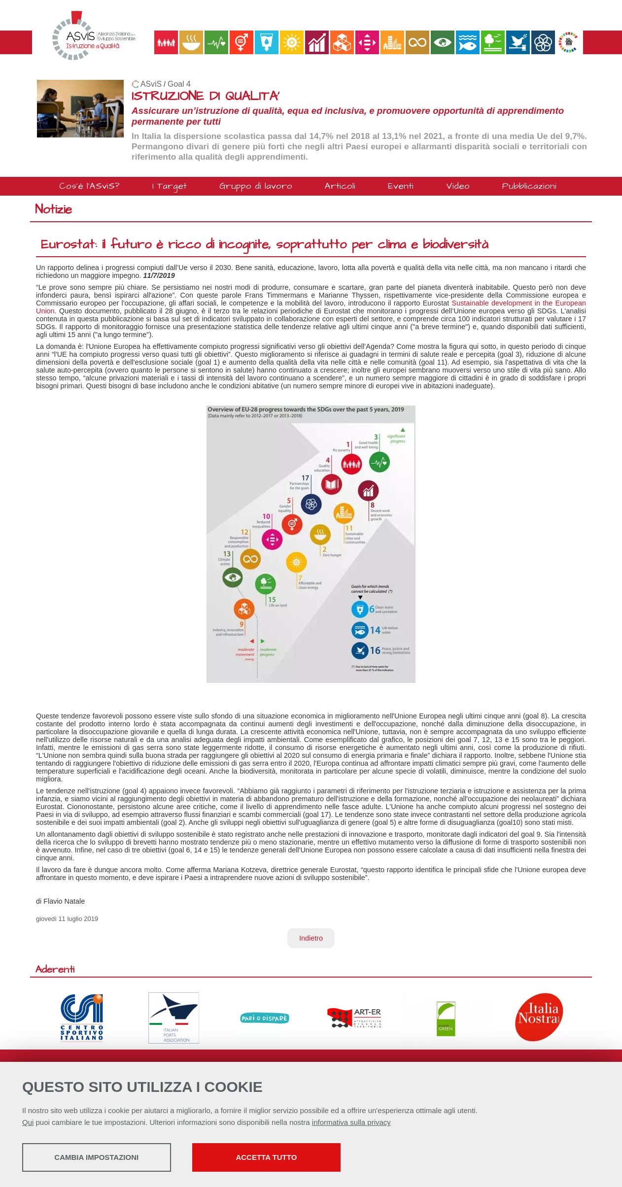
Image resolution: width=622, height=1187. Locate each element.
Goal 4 (179, 84)
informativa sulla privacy (351, 1123)
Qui (28, 1123)
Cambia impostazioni (100, 1157)
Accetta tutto (277, 1157)
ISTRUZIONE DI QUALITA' (205, 96)
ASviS (151, 84)
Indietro (311, 938)
